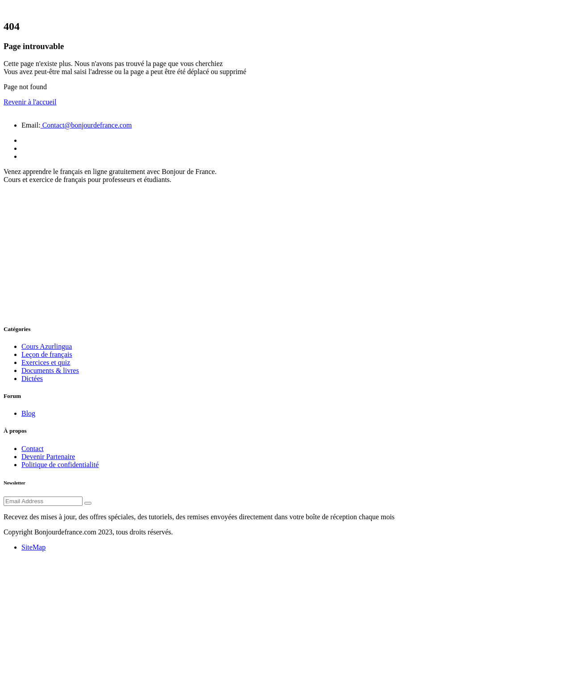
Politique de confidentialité (60, 464)
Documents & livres (50, 370)
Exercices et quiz (45, 362)
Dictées (32, 378)
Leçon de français (46, 354)
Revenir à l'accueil (30, 102)
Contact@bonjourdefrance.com (86, 125)
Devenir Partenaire (48, 456)
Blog (28, 413)
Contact (32, 448)
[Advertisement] (285, 253)
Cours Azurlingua (46, 346)
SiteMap (33, 547)
